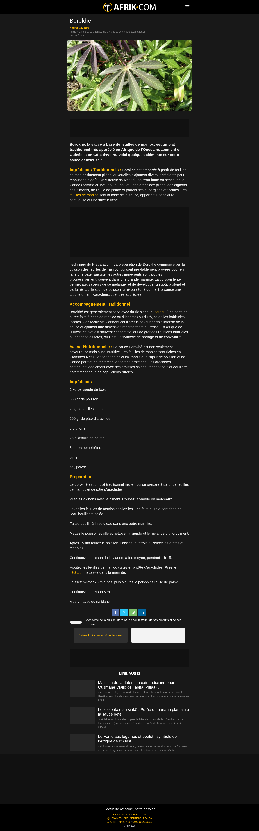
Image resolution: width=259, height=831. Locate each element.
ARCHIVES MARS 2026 (118, 822)
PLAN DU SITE (140, 814)
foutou (160, 312)
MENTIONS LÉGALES (141, 818)
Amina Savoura (79, 27)
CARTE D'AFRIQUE (121, 814)
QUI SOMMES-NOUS (117, 818)
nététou (76, 572)
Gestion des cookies (142, 822)
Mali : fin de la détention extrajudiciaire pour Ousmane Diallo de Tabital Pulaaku (136, 685)
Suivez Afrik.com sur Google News (100, 635)
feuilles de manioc (84, 195)
